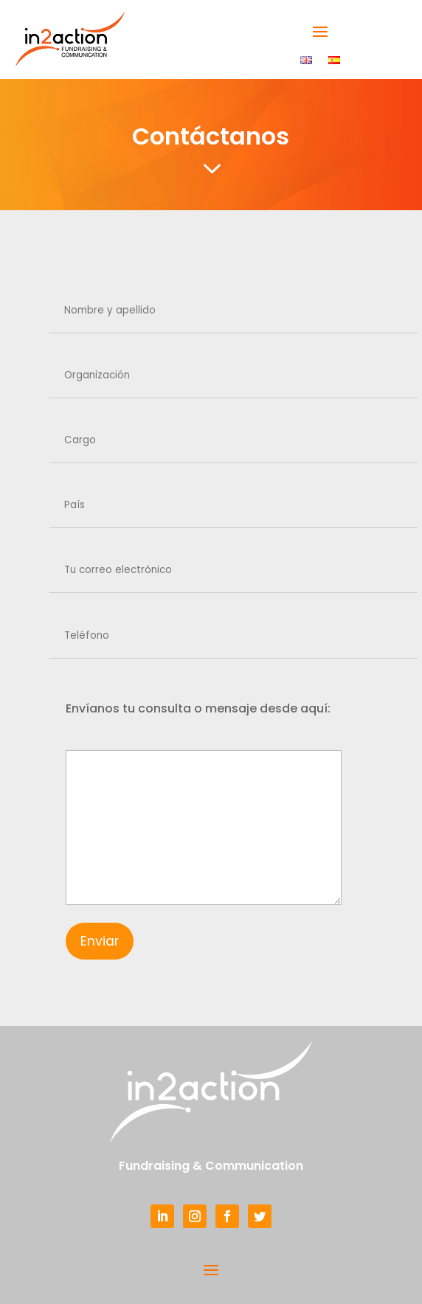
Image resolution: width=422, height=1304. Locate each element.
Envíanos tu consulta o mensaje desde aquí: (198, 708)
